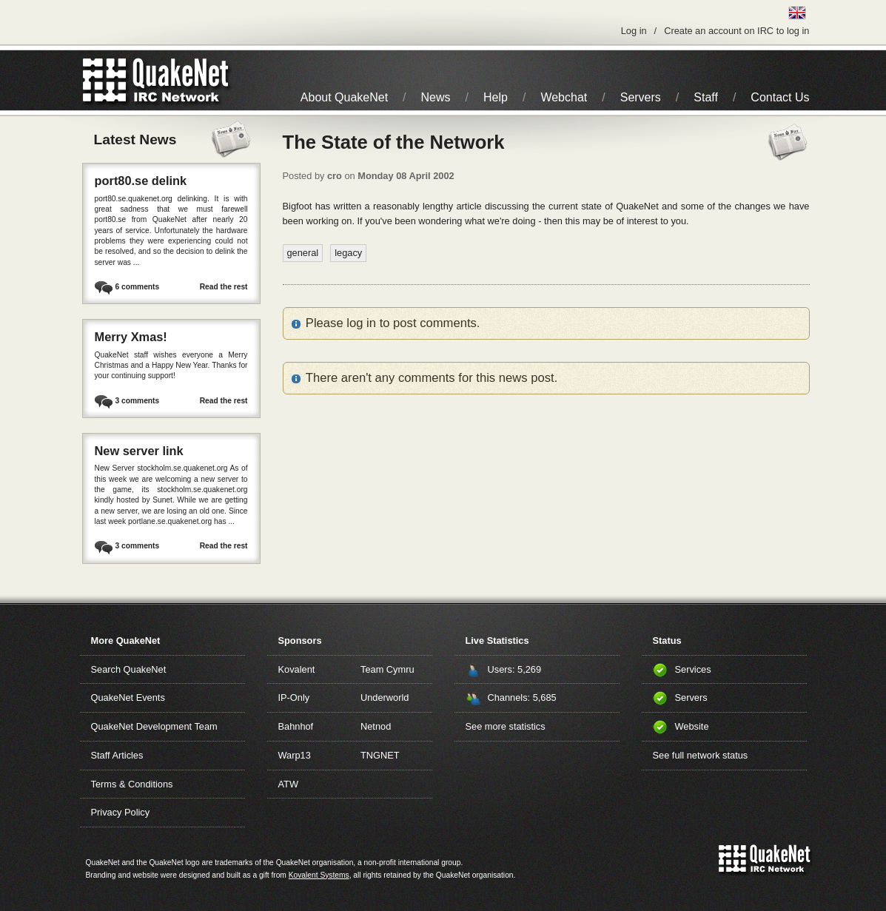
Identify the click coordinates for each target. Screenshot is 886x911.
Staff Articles (117, 755)
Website (692, 726)
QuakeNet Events (128, 697)
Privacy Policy (120, 812)
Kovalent (296, 669)
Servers (640, 97)
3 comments (137, 401)
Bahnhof (296, 726)
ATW (288, 784)
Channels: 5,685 (522, 697)
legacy (348, 252)
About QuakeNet (344, 97)
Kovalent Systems (319, 875)
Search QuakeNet (129, 669)
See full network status (700, 755)
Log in (634, 30)
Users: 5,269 (515, 669)
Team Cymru (387, 669)
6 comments (137, 287)
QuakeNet (104, 80)
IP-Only (294, 697)
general (303, 252)
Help (495, 97)
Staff (706, 97)
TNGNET (380, 755)
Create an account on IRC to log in (736, 30)
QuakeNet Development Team (154, 726)
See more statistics (506, 726)
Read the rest (224, 287)
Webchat (563, 97)
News (436, 97)
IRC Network (182, 80)
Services (693, 669)
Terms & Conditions (132, 784)
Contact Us (780, 97)
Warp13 (294, 755)
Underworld (384, 697)
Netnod (375, 726)
